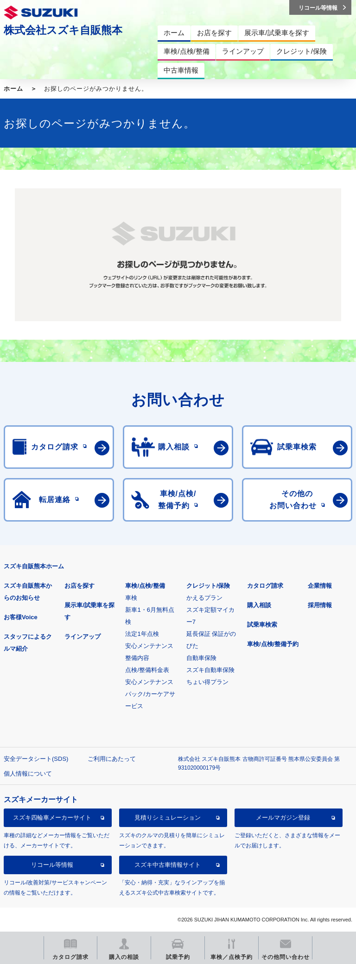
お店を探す (79, 585)
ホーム (13, 88)
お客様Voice (21, 617)
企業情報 (320, 585)
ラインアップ (82, 636)
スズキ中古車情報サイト (167, 864)
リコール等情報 (52, 864)
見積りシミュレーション (167, 817)
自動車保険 (201, 657)
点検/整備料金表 (147, 669)
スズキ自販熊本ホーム (34, 566)
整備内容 (137, 657)
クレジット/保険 (208, 585)
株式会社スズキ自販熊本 (63, 30)
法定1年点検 (142, 633)
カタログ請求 (265, 585)
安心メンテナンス (149, 645)
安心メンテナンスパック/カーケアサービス (150, 693)
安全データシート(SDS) (36, 758)
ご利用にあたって (112, 758)
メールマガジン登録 (283, 817)
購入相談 (259, 605)
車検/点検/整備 (145, 585)
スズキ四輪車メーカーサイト (52, 817)
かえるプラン (204, 597)
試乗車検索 (262, 624)
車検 (131, 597)
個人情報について (28, 773)
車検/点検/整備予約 (273, 644)
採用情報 (320, 605)
